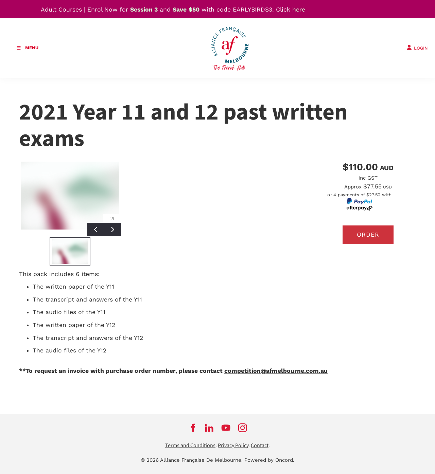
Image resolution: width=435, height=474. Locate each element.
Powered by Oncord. (269, 460)
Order (368, 234)
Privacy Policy (233, 445)
